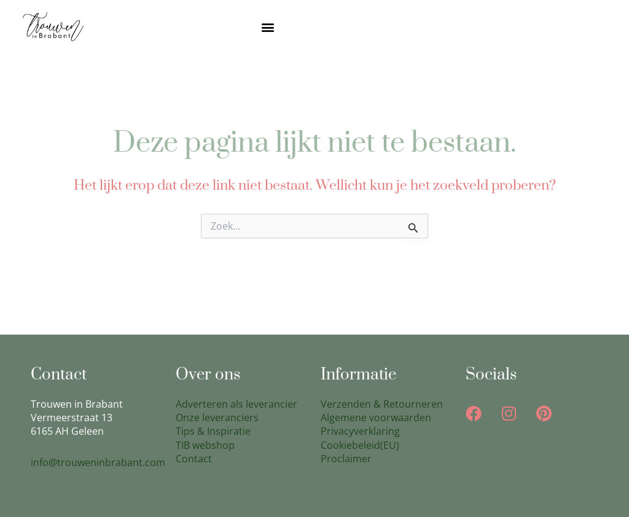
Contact (194, 458)
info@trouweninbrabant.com (98, 462)
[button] (268, 27)
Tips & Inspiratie (213, 431)
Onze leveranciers (217, 417)
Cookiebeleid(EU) (360, 445)
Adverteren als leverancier (236, 404)
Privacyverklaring (360, 431)
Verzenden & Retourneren (382, 404)
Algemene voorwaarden (376, 417)
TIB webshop (205, 445)
